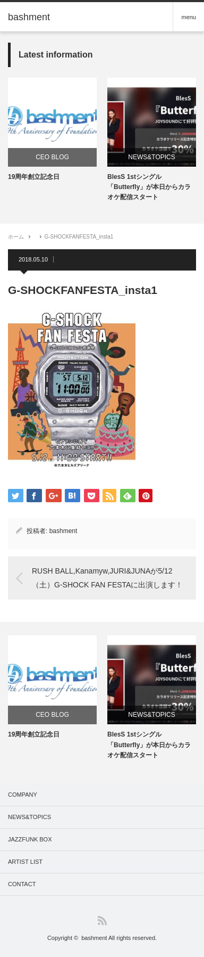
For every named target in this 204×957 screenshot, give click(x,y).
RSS (102, 920)
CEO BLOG (52, 157)
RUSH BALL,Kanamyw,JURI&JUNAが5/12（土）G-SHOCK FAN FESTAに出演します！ (107, 577)
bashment (63, 531)
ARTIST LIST (25, 861)
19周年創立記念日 (34, 177)
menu (188, 17)
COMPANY (22, 794)
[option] (52, 130)
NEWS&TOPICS (151, 157)
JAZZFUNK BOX (30, 839)
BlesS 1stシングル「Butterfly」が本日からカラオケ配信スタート (149, 187)
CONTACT (22, 884)
